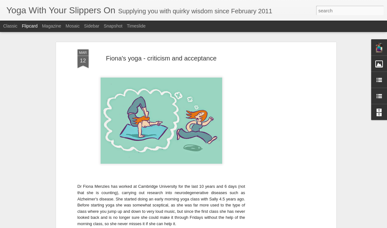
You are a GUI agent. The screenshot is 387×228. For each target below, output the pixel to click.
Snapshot (113, 25)
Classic (10, 25)
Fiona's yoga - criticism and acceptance (161, 58)
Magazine (51, 25)
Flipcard (30, 25)
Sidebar (91, 25)
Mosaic (72, 25)
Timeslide (136, 25)
